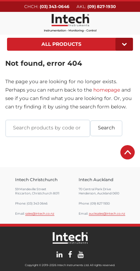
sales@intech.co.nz (39, 213)
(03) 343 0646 (37, 203)
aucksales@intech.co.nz (107, 213)
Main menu (11, 22)
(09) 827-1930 (101, 6)
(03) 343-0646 (54, 6)
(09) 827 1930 (100, 203)
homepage (106, 90)
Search (129, 22)
